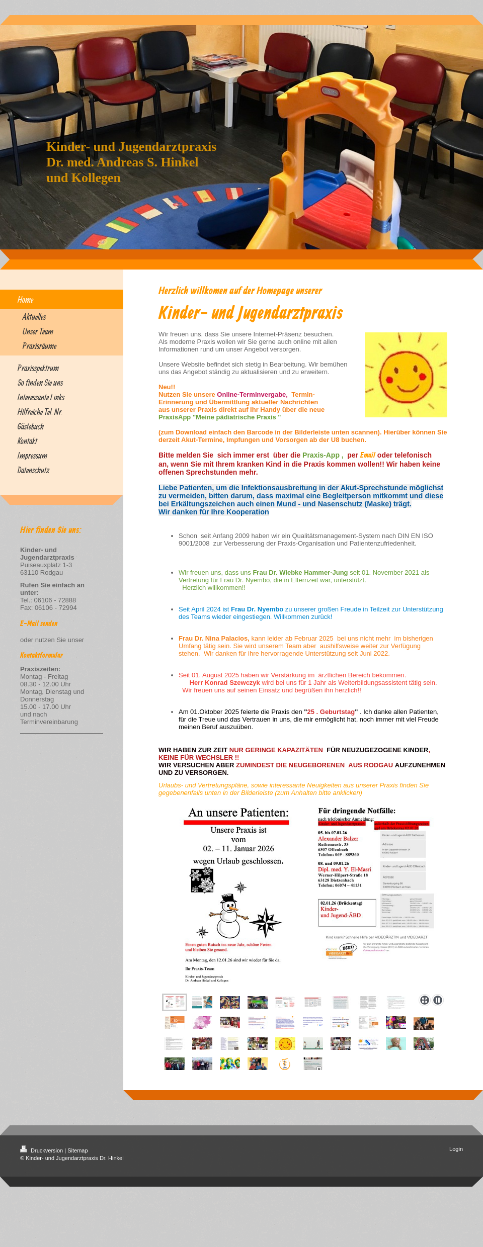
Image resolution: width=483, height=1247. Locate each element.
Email (367, 455)
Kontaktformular (41, 655)
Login (456, 1149)
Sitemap (77, 1150)
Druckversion (42, 1150)
